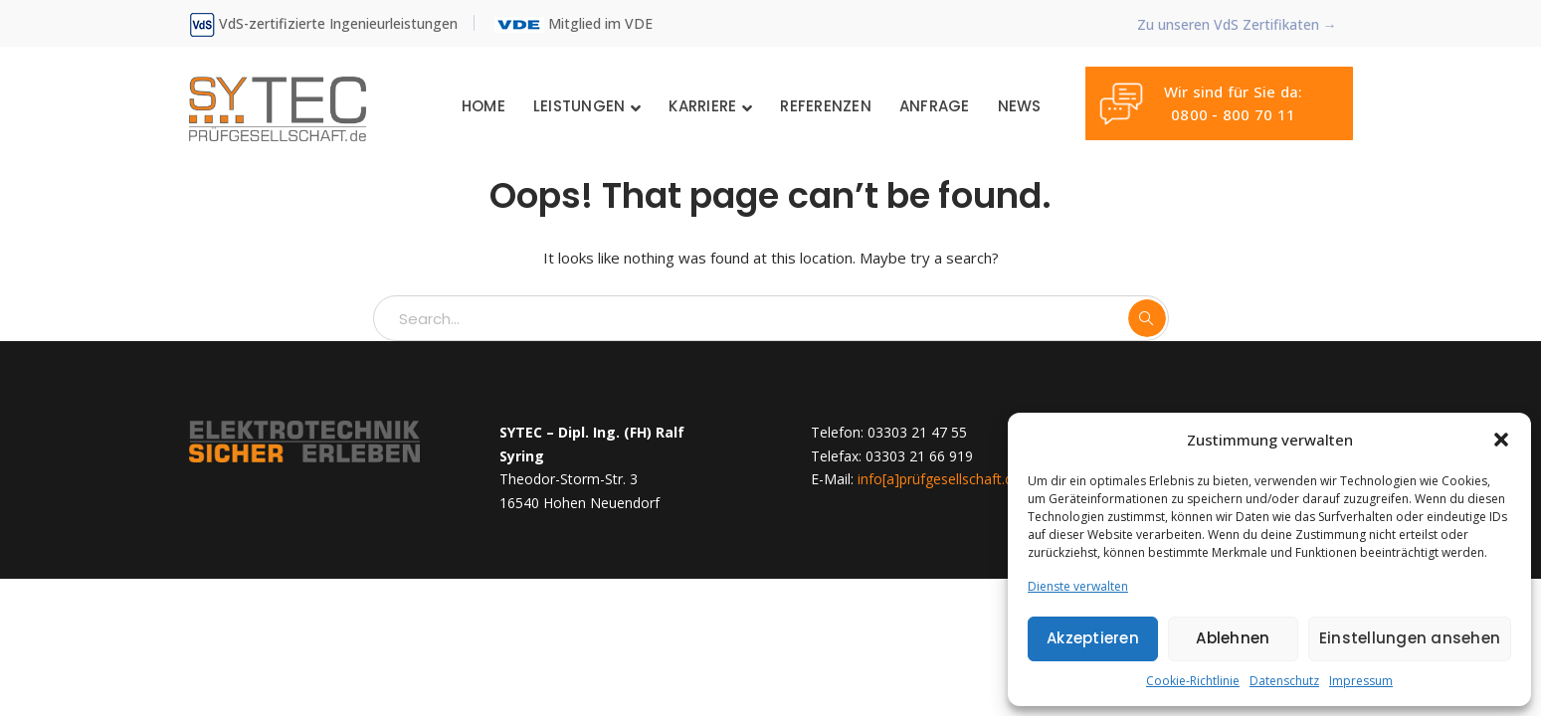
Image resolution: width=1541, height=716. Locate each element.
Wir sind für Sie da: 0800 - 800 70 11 (1199, 103)
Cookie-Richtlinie (1193, 680)
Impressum (1361, 680)
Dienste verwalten (1078, 586)
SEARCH (1147, 318)
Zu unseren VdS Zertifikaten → (1237, 24)
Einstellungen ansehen (1409, 637)
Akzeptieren (1093, 637)
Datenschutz (1284, 680)
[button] (1501, 439)
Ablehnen (1232, 637)
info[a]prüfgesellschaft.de (939, 478)
